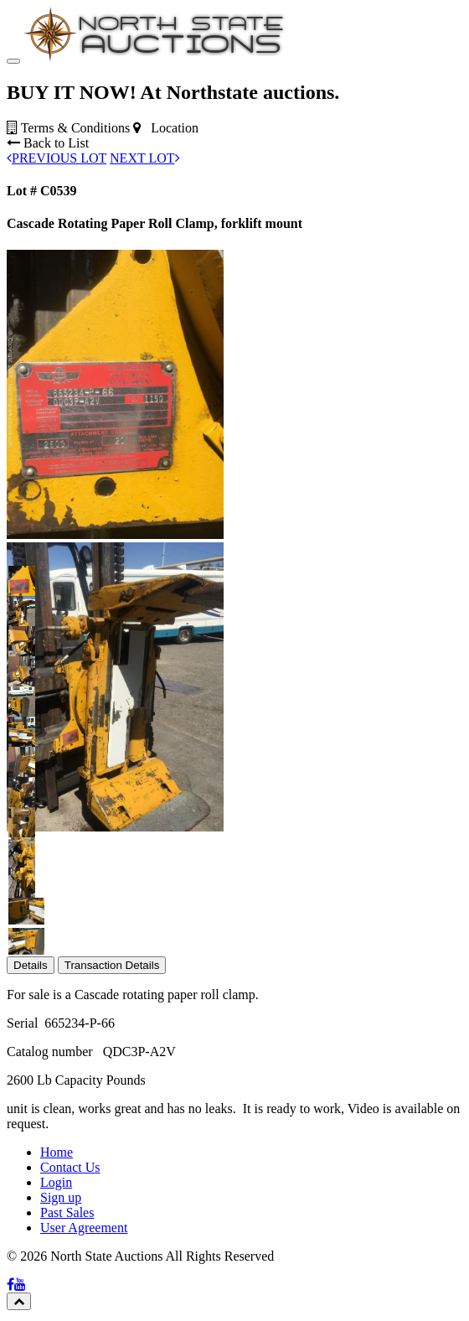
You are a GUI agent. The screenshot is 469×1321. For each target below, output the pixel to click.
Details (30, 1069)
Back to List (48, 247)
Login (56, 1286)
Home (56, 1256)
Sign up (60, 1301)
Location (165, 232)
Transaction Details (112, 1069)
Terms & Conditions (68, 232)
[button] (22, 683)
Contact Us (70, 1271)
